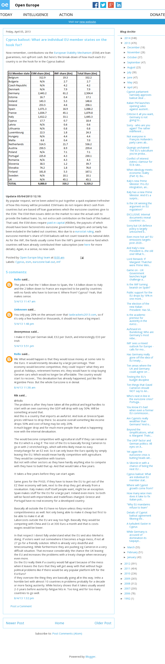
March (131, 547)
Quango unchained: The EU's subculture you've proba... (140, 151)
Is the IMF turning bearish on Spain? (138, 286)
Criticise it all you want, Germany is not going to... (140, 117)
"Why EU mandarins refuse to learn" (138, 506)
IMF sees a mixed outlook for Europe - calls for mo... (140, 346)
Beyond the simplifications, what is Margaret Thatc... (140, 432)
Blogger (90, 656)
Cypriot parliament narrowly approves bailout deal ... (139, 95)
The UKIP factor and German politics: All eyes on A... (139, 443)
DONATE (157, 14)
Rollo (17, 279)
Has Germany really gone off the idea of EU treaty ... (140, 357)
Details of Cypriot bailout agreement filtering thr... (139, 515)
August (131, 67)
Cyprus (19, 262)
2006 (127, 593)
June (130, 77)
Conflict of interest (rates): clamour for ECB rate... (139, 162)
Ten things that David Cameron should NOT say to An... (139, 388)
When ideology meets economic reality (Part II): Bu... (140, 173)
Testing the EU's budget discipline (138, 378)
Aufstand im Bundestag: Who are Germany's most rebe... (140, 333)
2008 (127, 583)
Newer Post (15, 623)
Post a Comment (21, 606)
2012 (127, 563)
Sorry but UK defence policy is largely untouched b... (139, 229)
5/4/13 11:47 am (24, 301)
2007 (127, 588)
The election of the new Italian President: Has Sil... (139, 307)
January (132, 557)
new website (88, 21)
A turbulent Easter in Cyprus (139, 525)
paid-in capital (56, 222)
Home (59, 623)
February (132, 552)
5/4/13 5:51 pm (24, 346)
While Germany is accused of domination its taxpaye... (137, 536)
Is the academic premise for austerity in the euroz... (137, 319)
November (134, 52)
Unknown (20, 309)
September (134, 62)
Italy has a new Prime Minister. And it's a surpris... (139, 195)
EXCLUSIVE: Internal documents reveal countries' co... (139, 217)
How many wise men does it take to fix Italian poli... (139, 496)
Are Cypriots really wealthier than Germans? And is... (139, 421)
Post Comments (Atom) (67, 633)
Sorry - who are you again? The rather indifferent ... (138, 128)
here (87, 244)
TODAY (6, 14)
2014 (127, 38)
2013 (127, 43)
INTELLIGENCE (35, 14)
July (129, 72)
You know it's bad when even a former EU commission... (140, 410)
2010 (127, 573)
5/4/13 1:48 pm (24, 323)
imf (58, 262)
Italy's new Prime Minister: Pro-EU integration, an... (138, 184)
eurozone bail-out (44, 262)
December (133, 47)
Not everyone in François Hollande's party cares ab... (140, 139)
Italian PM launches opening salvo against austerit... (138, 106)
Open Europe (27, 5)
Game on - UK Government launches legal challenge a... (136, 274)
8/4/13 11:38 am (24, 387)
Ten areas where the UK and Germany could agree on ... (139, 368)
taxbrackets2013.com (82, 314)
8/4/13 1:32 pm (24, 598)
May (130, 82)
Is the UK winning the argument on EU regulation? (139, 206)
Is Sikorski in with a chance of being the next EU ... (140, 466)
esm (28, 262)
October (132, 57)
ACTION (66, 14)
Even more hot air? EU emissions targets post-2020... (140, 240)
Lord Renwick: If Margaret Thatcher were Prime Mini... (139, 262)
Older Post (103, 623)
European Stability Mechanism (72, 52)
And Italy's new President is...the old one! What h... (140, 251)
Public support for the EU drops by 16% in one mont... (139, 295)
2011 (127, 568)
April (130, 87)
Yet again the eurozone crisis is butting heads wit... (139, 455)
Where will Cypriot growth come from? (140, 486)
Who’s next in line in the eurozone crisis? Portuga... (140, 399)
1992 (127, 598)
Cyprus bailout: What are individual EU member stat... (139, 477)
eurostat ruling (84, 231)
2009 (127, 578)
